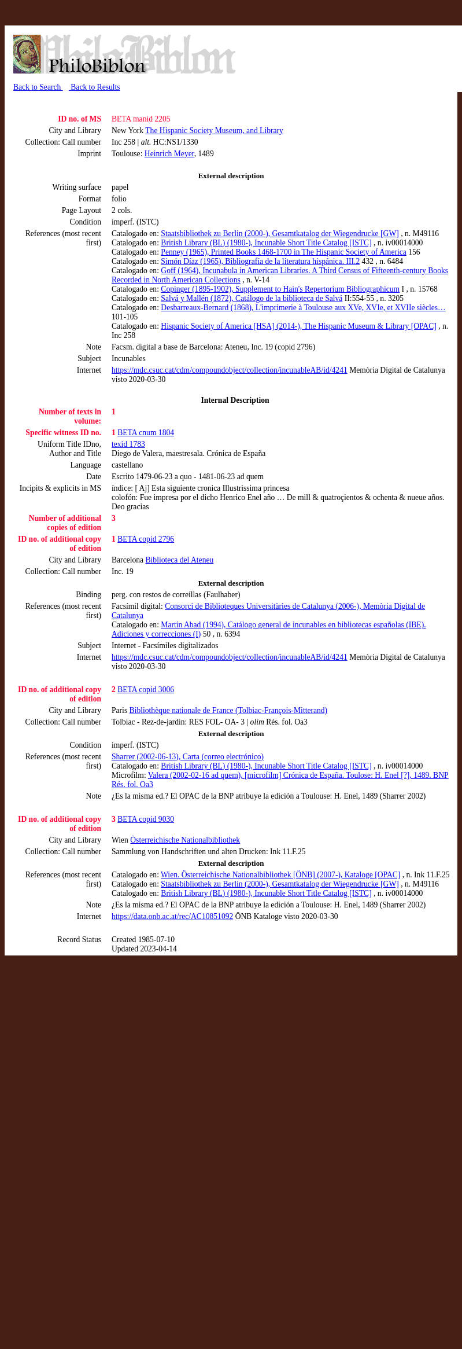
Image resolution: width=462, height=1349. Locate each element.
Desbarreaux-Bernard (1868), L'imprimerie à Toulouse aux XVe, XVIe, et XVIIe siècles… (303, 307)
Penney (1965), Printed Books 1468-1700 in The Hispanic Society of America (283, 252)
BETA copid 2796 (145, 539)
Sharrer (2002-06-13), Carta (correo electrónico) (188, 756)
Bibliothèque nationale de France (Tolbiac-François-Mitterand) (229, 710)
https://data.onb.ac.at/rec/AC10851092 (172, 916)
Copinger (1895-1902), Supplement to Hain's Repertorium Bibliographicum (280, 289)
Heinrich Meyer (169, 153)
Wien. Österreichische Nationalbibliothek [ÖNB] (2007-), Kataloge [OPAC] (280, 874)
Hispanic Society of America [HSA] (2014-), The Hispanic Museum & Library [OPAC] (298, 326)
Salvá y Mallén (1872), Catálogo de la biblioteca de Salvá (251, 298)
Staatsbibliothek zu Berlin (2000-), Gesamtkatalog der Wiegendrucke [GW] (279, 233)
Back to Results (94, 87)
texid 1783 (128, 444)
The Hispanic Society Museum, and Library (214, 130)
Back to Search (38, 87)
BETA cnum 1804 (145, 432)
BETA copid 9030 (145, 819)
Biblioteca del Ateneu (180, 560)
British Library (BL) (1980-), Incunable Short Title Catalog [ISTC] (266, 242)
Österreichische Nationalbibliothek (185, 840)
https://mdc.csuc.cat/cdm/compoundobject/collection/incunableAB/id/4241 (230, 370)
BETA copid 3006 (145, 689)
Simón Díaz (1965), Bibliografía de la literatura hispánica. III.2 (260, 261)
